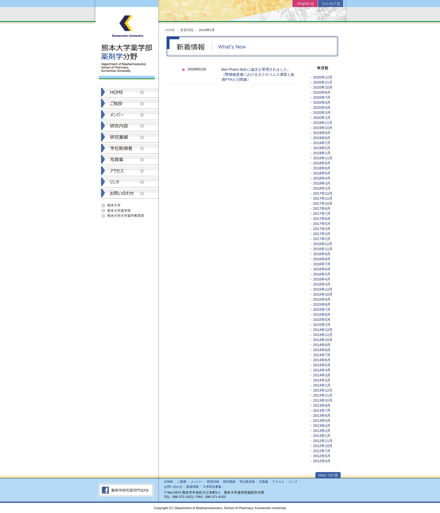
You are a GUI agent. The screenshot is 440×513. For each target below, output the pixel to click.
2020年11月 (323, 82)
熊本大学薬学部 (119, 210)
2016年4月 (322, 279)
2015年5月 (322, 320)
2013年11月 (323, 395)
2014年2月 (322, 380)
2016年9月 (322, 254)
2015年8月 (322, 304)
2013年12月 (323, 390)
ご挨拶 (181, 481)
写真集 (263, 481)
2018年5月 (322, 173)
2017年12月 (323, 193)
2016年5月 (322, 274)
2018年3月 (322, 183)
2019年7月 (322, 143)
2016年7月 (322, 264)
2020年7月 (322, 97)
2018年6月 (322, 168)
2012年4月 (322, 461)
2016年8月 (322, 259)
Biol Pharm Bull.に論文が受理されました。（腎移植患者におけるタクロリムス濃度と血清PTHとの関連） (257, 74)
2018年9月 (322, 163)
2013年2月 (322, 431)
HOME (170, 30)
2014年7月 (322, 355)
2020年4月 (322, 107)
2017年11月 (323, 198)
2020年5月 (322, 102)
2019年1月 (322, 153)
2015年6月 (322, 314)
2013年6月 (322, 415)
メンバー (197, 481)
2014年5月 (322, 365)
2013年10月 (323, 400)
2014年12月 (323, 330)
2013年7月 (322, 410)
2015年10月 (323, 294)
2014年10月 (323, 340)
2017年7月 (322, 213)
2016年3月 (322, 284)
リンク (293, 481)
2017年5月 (322, 224)
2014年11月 (323, 335)
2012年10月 (323, 446)
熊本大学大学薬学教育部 (125, 215)
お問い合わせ (173, 486)
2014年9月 (322, 345)
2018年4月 (322, 178)
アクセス (278, 481)
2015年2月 (322, 325)
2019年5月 (322, 148)
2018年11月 (323, 158)
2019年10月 (323, 128)
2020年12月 (323, 77)
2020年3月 (322, 113)
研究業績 (229, 481)
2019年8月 (322, 138)
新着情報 (187, 30)
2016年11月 (323, 249)
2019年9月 (322, 133)
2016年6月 (322, 269)
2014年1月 (322, 385)
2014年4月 (322, 370)
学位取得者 (247, 481)
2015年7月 (322, 309)
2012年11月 (323, 441)
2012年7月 (322, 451)
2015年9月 (322, 299)
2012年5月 (322, 456)
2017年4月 (322, 229)
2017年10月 (323, 203)
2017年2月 (322, 239)
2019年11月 (323, 123)
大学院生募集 (212, 486)
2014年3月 (322, 375)
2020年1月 (322, 118)
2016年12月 (323, 244)
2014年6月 (322, 360)
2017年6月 (322, 219)
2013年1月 (322, 436)
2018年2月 (322, 188)
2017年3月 (322, 234)
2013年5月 (322, 420)
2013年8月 (322, 405)
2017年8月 (322, 208)
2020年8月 (322, 92)
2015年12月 (323, 289)
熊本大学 (114, 205)
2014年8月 (322, 350)
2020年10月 (323, 87)
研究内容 (213, 481)
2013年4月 (322, 426)
